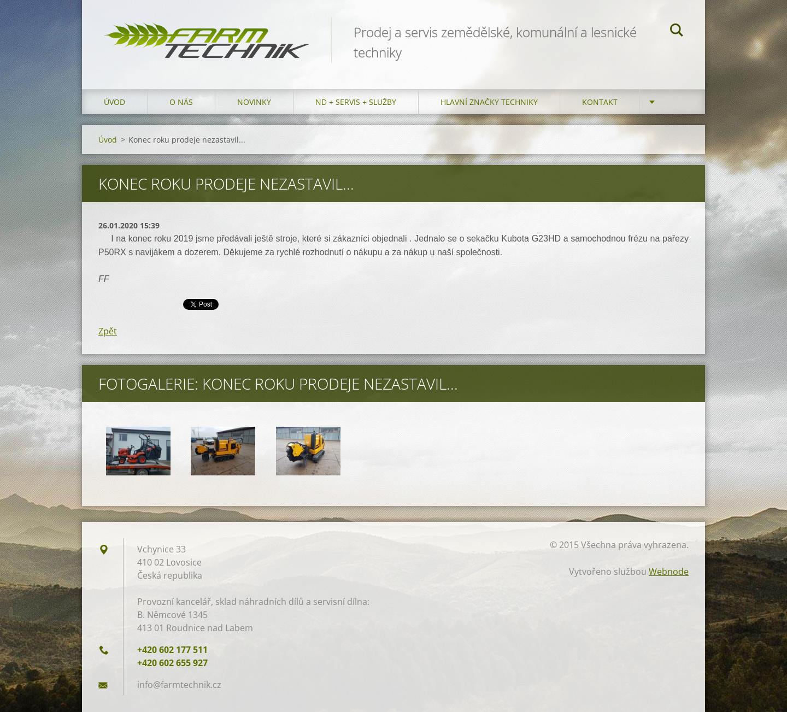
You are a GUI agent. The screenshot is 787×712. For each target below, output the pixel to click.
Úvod (114, 102)
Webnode (669, 572)
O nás (181, 102)
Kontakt (600, 102)
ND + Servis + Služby (355, 102)
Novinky (254, 102)
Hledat (676, 32)
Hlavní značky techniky (489, 102)
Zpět (107, 331)
